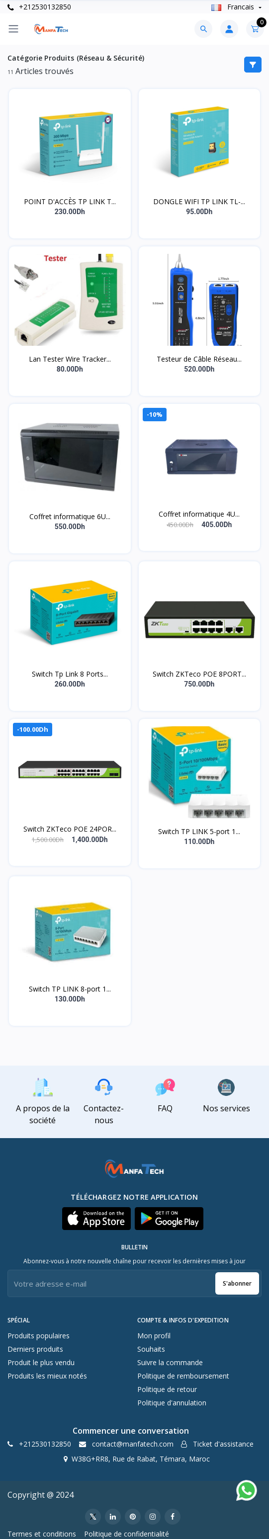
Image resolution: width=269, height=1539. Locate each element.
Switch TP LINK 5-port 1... (199, 831)
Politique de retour (167, 1389)
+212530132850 (39, 6)
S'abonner (237, 1283)
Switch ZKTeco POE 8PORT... (199, 674)
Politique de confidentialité (126, 1534)
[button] (96, 1218)
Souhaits (151, 1349)
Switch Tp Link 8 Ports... (70, 674)
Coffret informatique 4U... (199, 514)
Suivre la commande (170, 1362)
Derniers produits (35, 1349)
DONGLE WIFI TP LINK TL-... (199, 201)
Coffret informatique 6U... (69, 516)
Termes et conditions (41, 1534)
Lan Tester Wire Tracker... (70, 359)
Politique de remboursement (183, 1376)
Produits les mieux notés (47, 1376)
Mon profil (154, 1335)
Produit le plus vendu (41, 1362)
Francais (233, 6)
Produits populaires (38, 1335)
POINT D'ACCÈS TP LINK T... (70, 201)
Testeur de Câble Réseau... (199, 359)
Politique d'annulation (171, 1402)
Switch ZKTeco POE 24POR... (69, 829)
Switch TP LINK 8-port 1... (70, 989)
